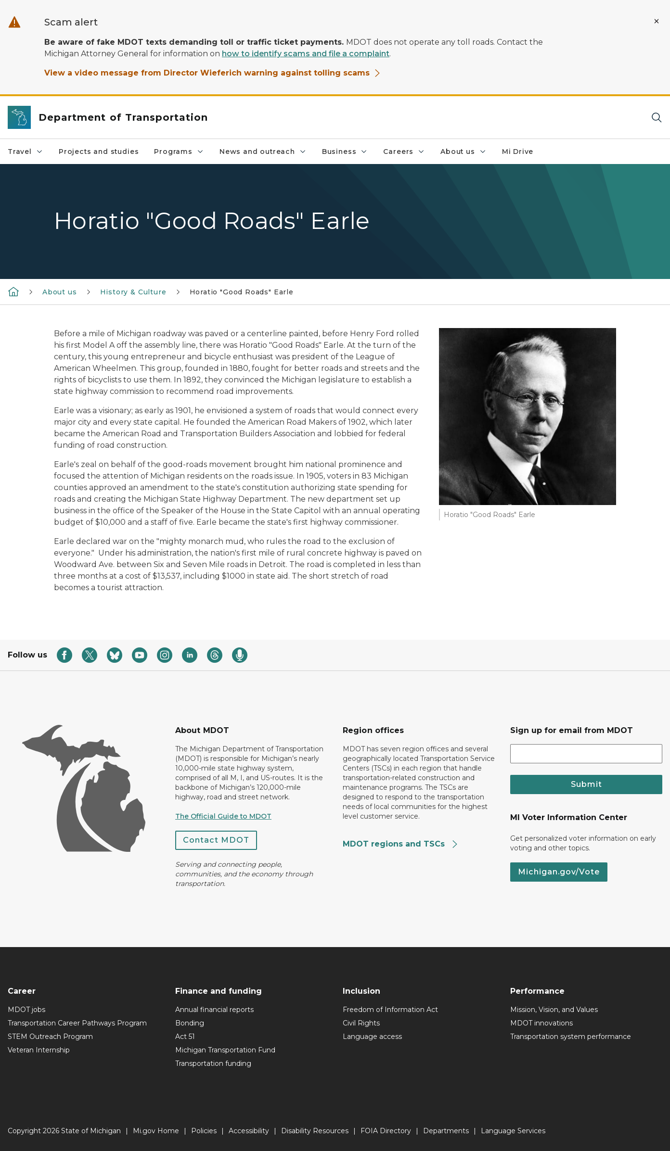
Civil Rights (361, 1023)
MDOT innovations (541, 1023)
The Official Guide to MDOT (223, 816)
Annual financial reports (214, 1009)
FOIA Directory (386, 1130)
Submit (586, 784)
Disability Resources (314, 1130)
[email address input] (586, 753)
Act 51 (185, 1036)
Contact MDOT (216, 840)
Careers (404, 151)
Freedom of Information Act (390, 1009)
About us (463, 151)
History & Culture (133, 292)
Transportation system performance (570, 1036)
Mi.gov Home (156, 1130)
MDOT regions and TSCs (401, 843)
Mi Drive (518, 151)
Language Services (513, 1130)
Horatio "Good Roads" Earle (242, 292)
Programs (179, 151)
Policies (204, 1130)
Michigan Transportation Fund (225, 1050)
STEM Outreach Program (50, 1036)
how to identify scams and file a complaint (305, 53)
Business (345, 151)
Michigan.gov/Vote (559, 871)
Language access (372, 1036)
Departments (446, 1130)
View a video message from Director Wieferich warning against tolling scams (212, 72)
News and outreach (263, 151)
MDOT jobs (26, 1009)
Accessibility (249, 1130)
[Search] (656, 118)
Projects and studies (99, 151)
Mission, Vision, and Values (554, 1009)
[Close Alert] (656, 21)
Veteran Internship (39, 1050)
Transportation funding (213, 1063)
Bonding (189, 1023)
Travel (25, 151)
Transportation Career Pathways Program (77, 1023)
